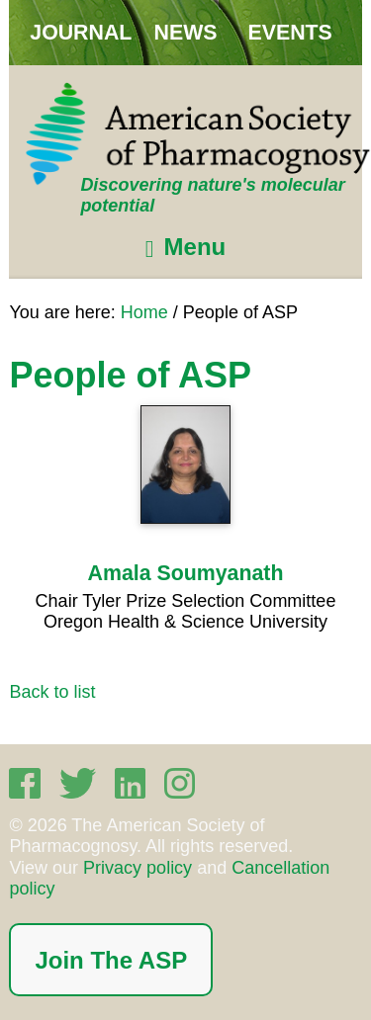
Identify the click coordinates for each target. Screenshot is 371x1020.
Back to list (52, 692)
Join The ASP (111, 960)
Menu (195, 246)
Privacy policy (137, 868)
